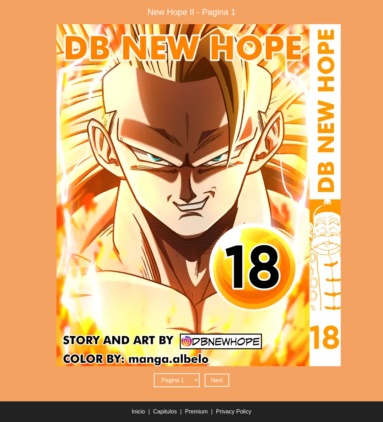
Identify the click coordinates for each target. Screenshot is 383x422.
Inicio (138, 411)
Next (217, 380)
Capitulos (165, 411)
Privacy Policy (234, 411)
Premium (196, 411)
